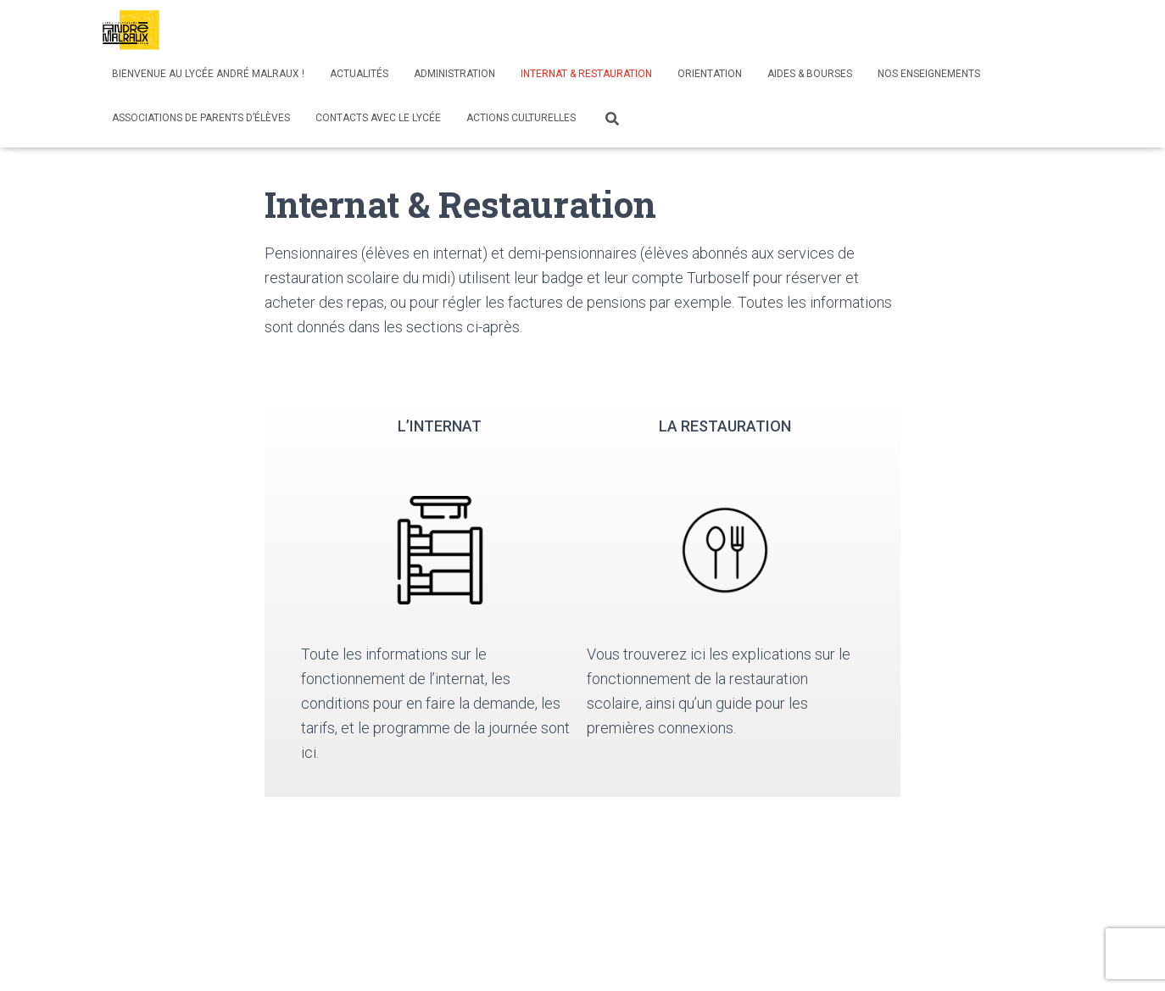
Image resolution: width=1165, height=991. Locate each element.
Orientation (709, 74)
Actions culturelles (521, 118)
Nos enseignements (929, 74)
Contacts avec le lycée (378, 118)
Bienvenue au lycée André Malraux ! (208, 74)
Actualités (359, 74)
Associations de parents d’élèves (201, 118)
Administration (454, 74)
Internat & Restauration (586, 74)
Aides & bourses (809, 74)
